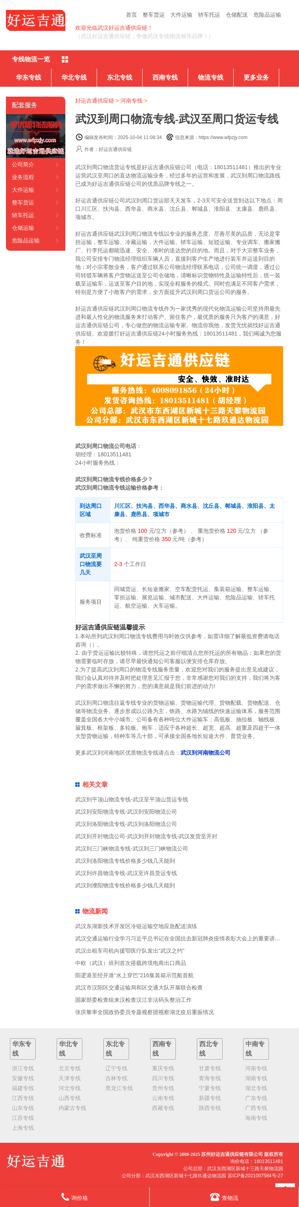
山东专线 (23, 1108)
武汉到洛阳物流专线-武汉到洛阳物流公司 (126, 824)
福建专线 (23, 1088)
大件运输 (181, 14)
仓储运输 (23, 228)
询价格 (74, 1197)
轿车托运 (209, 14)
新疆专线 (210, 1098)
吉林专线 (116, 1078)
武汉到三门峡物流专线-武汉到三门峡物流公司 (131, 848)
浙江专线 (23, 1068)
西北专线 (208, 1049)
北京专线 (70, 1068)
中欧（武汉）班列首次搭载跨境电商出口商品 (130, 963)
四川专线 (163, 1078)
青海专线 (210, 1078)
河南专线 (131, 100)
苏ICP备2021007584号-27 (255, 1175)
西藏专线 (163, 1108)
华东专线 (28, 77)
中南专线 (255, 1049)
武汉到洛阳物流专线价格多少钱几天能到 (125, 861)
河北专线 (70, 1088)
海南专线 (256, 1118)
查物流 (224, 1197)
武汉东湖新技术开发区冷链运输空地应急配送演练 (136, 926)
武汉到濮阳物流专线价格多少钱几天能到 (125, 885)
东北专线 (119, 77)
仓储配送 (237, 14)
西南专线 (165, 77)
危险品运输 (267, 14)
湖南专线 (256, 1078)
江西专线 (23, 1098)
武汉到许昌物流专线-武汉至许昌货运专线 (126, 873)
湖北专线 (256, 1088)
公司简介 (23, 164)
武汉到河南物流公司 (205, 752)
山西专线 (70, 1098)
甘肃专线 (210, 1068)
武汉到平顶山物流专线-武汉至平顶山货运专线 (131, 799)
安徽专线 (23, 1078)
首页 (131, 14)
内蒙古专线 (72, 1108)
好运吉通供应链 (94, 100)
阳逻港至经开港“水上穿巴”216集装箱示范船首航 (134, 975)
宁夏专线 (210, 1088)
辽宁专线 (116, 1068)
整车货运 (154, 14)
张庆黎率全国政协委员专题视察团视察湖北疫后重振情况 (144, 1012)
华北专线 (74, 77)
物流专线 (210, 77)
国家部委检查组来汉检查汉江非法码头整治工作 (133, 1000)
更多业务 (256, 77)
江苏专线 (23, 1118)
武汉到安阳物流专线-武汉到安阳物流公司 (126, 811)
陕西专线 (210, 1108)
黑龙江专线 (119, 1088)
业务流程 (23, 177)
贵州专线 (163, 1088)
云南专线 (163, 1098)
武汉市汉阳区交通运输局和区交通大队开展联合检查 (139, 987)
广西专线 (256, 1108)
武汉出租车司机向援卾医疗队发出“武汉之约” (129, 951)
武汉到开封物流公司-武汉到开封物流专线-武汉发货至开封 (146, 836)
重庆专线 (163, 1068)
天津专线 (70, 1078)
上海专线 (23, 1128)
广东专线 (256, 1098)
